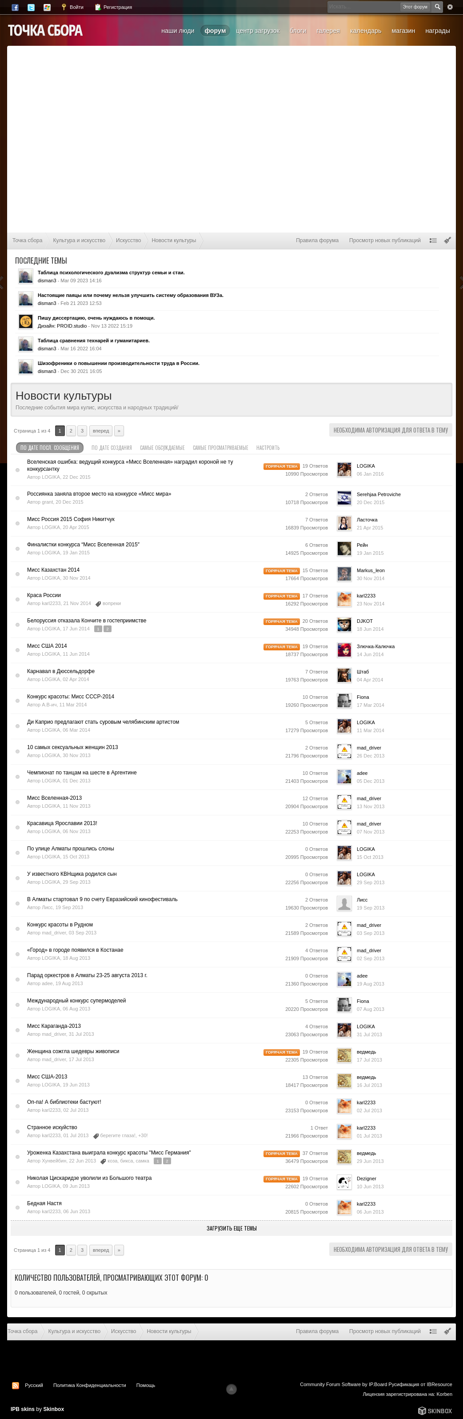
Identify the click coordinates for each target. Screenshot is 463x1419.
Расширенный (450, 7)
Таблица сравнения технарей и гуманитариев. (94, 340)
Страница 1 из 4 (32, 430)
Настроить (272, 447)
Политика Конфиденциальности (89, 1385)
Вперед (101, 430)
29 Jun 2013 (370, 1161)
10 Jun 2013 (370, 1186)
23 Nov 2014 (370, 603)
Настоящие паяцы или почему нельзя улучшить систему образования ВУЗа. (131, 295)
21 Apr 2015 (370, 527)
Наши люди (177, 30)
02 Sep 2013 (370, 958)
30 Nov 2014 (370, 578)
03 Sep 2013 (370, 933)
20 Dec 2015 (370, 502)
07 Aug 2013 (370, 1009)
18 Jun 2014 (370, 629)
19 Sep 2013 (370, 907)
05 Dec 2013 (370, 781)
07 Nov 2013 (370, 831)
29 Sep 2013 (370, 882)
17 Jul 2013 (369, 1059)
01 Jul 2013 (369, 1135)
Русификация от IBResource (419, 1384)
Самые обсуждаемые (162, 447)
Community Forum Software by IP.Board (343, 1384)
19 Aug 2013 (370, 983)
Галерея (328, 30)
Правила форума (317, 240)
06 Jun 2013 (370, 1212)
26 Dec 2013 (370, 755)
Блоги (298, 30)
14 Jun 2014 (370, 654)
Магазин (403, 30)
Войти (72, 7)
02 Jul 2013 (369, 1110)
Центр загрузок (257, 30)
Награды (437, 30)
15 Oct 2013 (370, 857)
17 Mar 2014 (370, 705)
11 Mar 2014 (370, 730)
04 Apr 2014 (370, 679)
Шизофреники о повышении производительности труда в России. (119, 363)
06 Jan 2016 (370, 474)
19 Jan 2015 (370, 553)
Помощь (146, 1385)
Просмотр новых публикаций (385, 240)
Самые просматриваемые (220, 447)
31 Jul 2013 (369, 1034)
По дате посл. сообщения (49, 447)
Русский (34, 1385)
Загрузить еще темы (232, 1228)
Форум (215, 30)
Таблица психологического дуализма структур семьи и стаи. (111, 272)
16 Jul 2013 (369, 1085)
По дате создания (112, 447)
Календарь (365, 30)
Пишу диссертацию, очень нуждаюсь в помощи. (96, 318)
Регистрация (113, 7)
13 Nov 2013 (370, 806)
